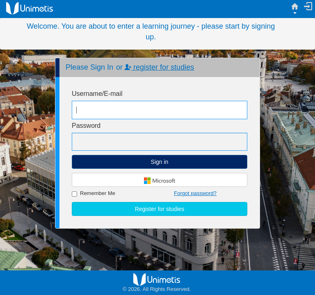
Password (86, 125)
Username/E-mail (97, 93)
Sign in (160, 162)
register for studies (159, 67)
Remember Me (93, 193)
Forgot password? (195, 193)
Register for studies (160, 209)
